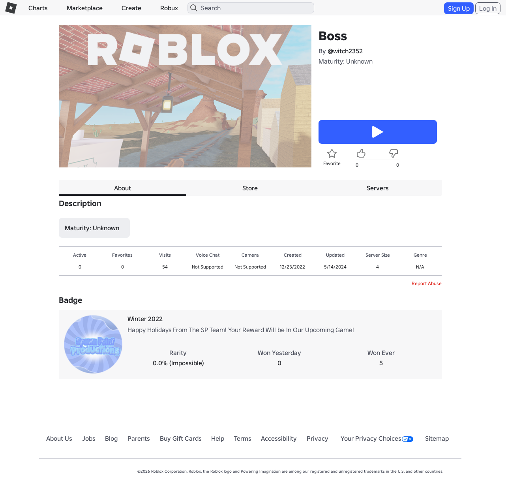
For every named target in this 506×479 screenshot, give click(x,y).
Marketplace (85, 8)
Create (131, 8)
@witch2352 (345, 51)
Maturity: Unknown (346, 61)
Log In (488, 8)
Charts (38, 8)
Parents (138, 438)
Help (217, 438)
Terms (242, 438)
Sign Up (459, 8)
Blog (111, 438)
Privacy (317, 438)
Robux (169, 8)
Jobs (89, 438)
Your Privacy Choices (377, 438)
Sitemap (437, 438)
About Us (59, 438)
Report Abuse (427, 283)
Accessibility (279, 438)
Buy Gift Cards (181, 438)
